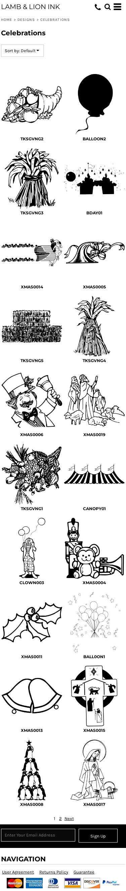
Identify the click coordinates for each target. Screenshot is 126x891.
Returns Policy (53, 872)
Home (6, 19)
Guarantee (84, 872)
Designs (26, 19)
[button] (107, 6)
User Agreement (18, 872)
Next (69, 818)
